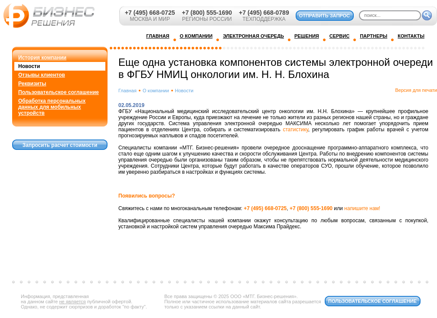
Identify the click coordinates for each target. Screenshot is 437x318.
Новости (29, 66)
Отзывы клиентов (41, 75)
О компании (156, 90)
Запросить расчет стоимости (60, 145)
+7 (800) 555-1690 (207, 12)
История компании (42, 58)
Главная (127, 90)
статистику (295, 130)
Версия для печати (416, 90)
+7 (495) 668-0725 (150, 12)
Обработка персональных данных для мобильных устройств (51, 107)
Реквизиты (32, 84)
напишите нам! (362, 208)
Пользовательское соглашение (58, 92)
